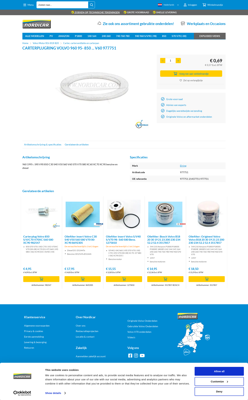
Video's (131, 337)
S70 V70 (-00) (179, 35)
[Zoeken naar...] (91, 4)
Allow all (219, 371)
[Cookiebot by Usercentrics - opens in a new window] (22, 393)
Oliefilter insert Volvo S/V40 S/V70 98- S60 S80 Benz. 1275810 (123, 239)
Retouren (29, 347)
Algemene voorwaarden (37, 325)
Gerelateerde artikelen (77, 144)
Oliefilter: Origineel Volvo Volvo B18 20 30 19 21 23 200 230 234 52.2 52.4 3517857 (206, 239)
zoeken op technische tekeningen (95, 12)
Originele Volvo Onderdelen (142, 320)
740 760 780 (123, 35)
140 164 (91, 35)
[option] (87, 96)
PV (51, 35)
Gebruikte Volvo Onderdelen (142, 326)
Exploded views (209, 35)
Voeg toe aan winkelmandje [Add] (191, 73)
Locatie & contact (85, 336)
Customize (219, 381)
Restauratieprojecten (87, 331)
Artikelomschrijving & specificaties (42, 144)
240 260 (106, 35)
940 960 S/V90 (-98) (146, 35)
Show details (53, 393)
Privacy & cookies (33, 331)
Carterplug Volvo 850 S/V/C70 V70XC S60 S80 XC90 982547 (38, 239)
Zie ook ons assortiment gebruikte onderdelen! (138, 24)
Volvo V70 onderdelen (139, 331)
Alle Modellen (34, 35)
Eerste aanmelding (34, 336)
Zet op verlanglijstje (191, 80)
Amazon (63, 35)
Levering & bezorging (35, 342)
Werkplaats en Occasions (206, 24)
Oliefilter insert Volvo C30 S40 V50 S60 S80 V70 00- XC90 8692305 (81, 239)
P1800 (78, 35)
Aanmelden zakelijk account (91, 356)
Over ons (80, 325)
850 (164, 35)
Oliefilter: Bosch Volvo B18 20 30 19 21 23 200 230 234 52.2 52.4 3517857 (163, 239)
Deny (219, 391)
